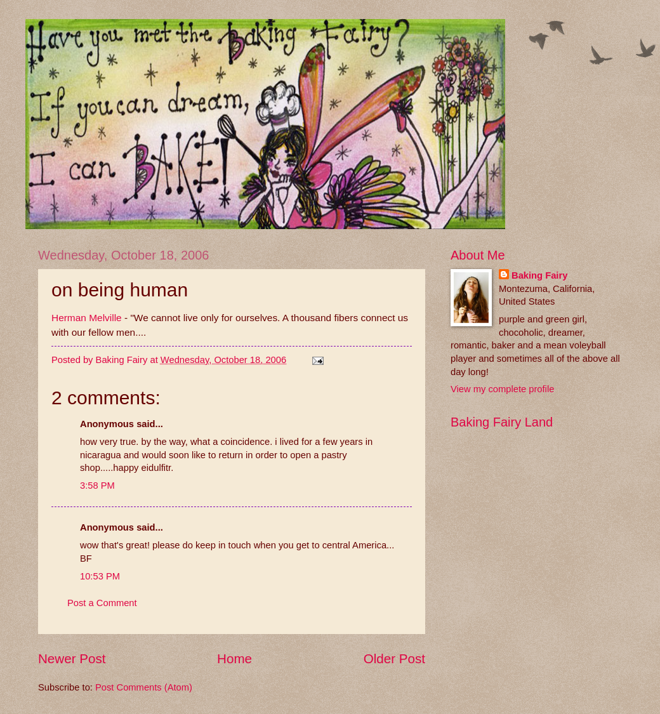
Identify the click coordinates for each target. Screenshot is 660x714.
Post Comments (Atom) (143, 687)
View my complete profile (502, 389)
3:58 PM (97, 485)
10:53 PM (100, 576)
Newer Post (71, 658)
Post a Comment (102, 603)
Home (234, 658)
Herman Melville (86, 317)
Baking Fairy (539, 275)
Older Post (394, 658)
